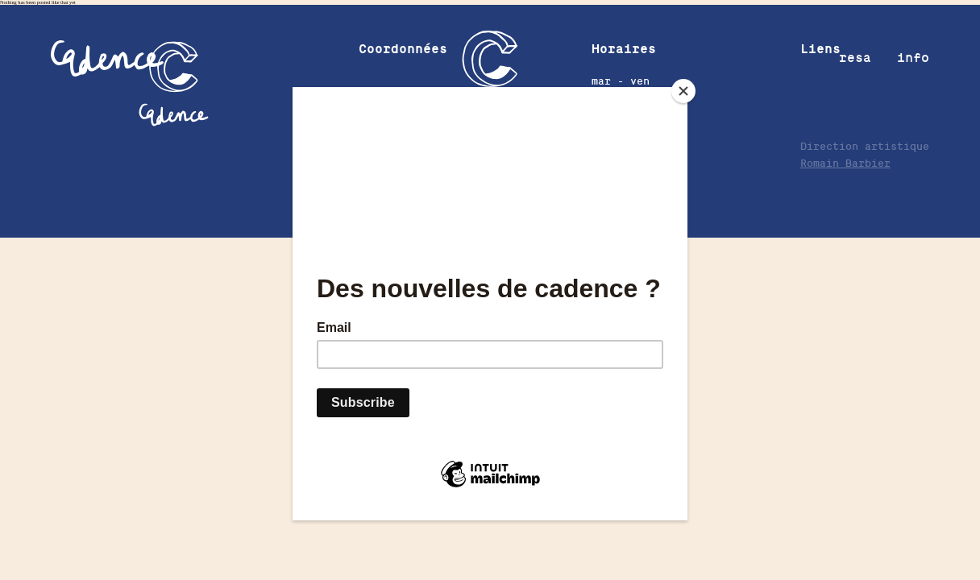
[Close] (683, 91)
